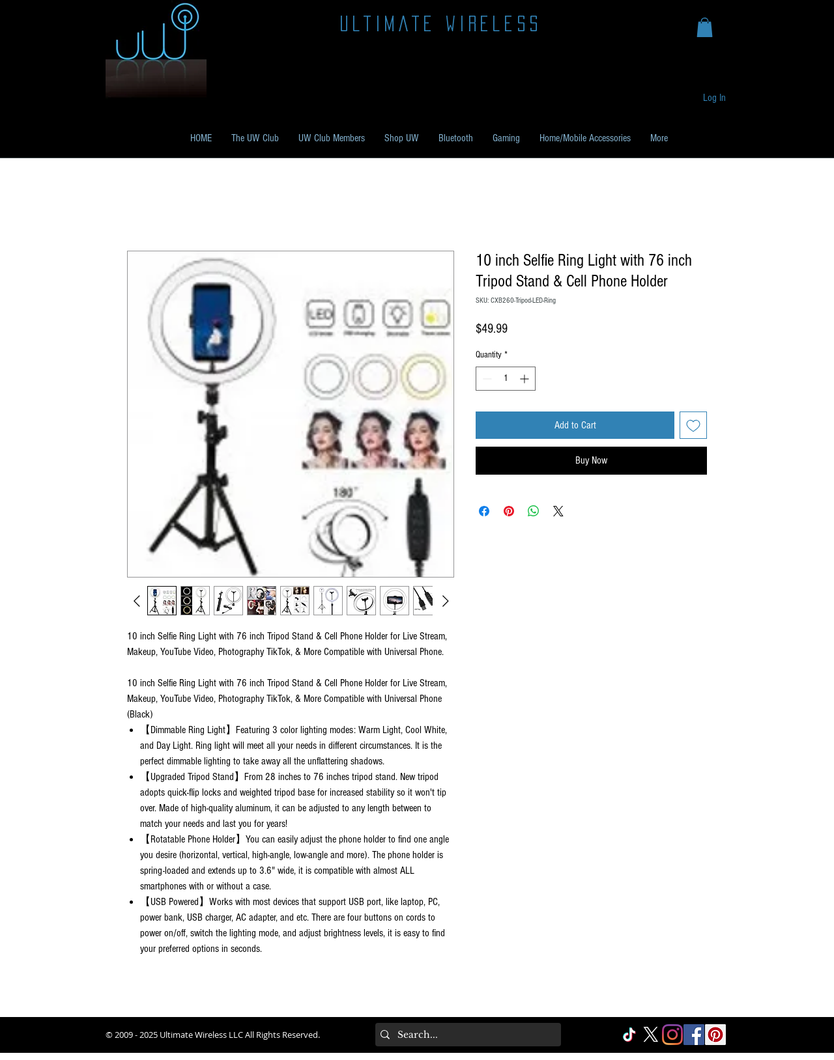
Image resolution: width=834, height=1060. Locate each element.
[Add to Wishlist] (693, 425)
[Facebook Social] (693, 1034)
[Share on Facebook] (484, 511)
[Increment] (525, 378)
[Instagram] (672, 1034)
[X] (650, 1034)
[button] (705, 27)
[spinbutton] (505, 378)
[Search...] (465, 1034)
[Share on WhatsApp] (533, 511)
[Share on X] (558, 511)
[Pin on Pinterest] (509, 511)
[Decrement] (486, 378)
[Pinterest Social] (715, 1034)
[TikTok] (629, 1034)
